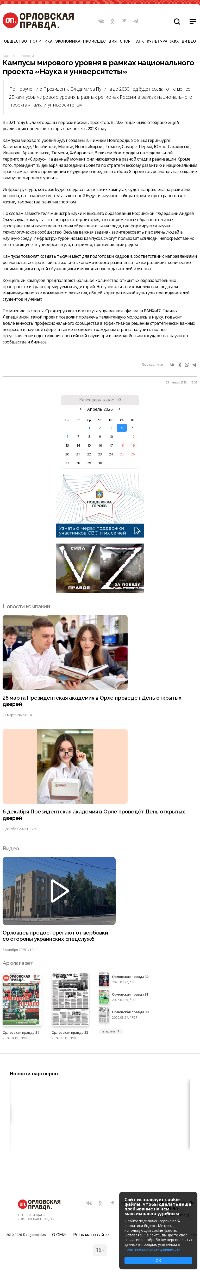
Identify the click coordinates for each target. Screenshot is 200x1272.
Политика (41, 41)
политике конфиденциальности (152, 1249)
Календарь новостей (100, 400)
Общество (15, 41)
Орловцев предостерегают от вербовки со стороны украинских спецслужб (56, 937)
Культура (157, 41)
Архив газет (18, 964)
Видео (189, 41)
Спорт (127, 41)
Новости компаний (26, 606)
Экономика (67, 41)
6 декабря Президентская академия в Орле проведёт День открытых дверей (95, 815)
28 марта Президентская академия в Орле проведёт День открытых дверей (94, 701)
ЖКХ (174, 41)
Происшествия (100, 41)
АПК (140, 41)
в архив (111, 1032)
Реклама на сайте (91, 1233)
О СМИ (59, 1233)
